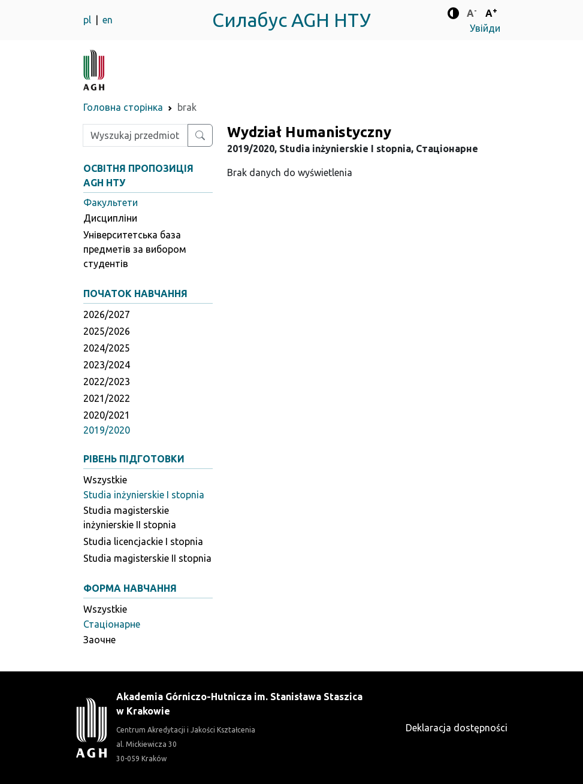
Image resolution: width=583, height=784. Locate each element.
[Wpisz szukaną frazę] (135, 135)
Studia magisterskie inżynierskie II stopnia (129, 517)
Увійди (485, 28)
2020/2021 (106, 415)
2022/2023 (106, 381)
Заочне (99, 639)
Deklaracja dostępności (457, 727)
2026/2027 (106, 314)
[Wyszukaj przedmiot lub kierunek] (200, 135)
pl (88, 19)
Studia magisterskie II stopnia (147, 558)
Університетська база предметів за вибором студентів (134, 249)
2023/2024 (106, 364)
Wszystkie (105, 479)
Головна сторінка (123, 107)
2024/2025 (106, 348)
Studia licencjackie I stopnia (143, 541)
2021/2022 (106, 398)
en (107, 19)
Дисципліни (110, 218)
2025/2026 (106, 331)
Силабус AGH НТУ (291, 20)
